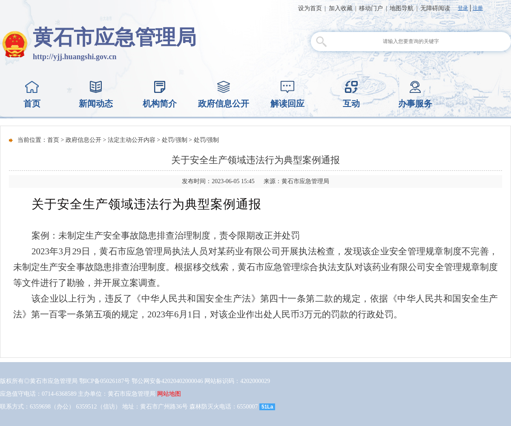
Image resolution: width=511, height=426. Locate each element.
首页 (53, 140)
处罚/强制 (174, 140)
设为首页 (310, 8)
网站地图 (169, 394)
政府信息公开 (83, 140)
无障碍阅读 (435, 8)
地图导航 (401, 8)
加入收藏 (341, 8)
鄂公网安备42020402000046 (167, 381)
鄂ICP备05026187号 (104, 381)
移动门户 (371, 8)
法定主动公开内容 (131, 140)
